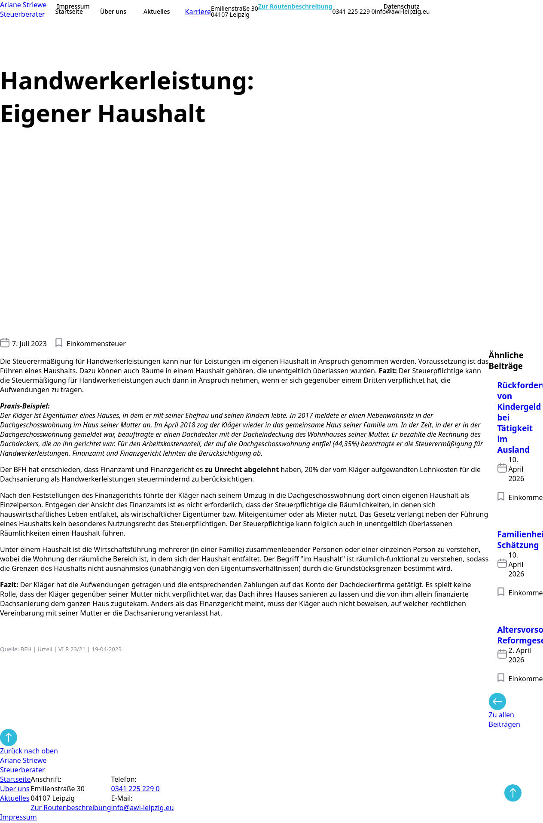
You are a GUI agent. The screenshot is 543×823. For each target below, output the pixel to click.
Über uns (113, 11)
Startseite (69, 11)
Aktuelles (156, 11)
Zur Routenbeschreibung (295, 6)
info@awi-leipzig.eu (402, 12)
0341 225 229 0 (354, 12)
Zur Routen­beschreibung (71, 807)
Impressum (73, 6)
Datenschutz (402, 6)
